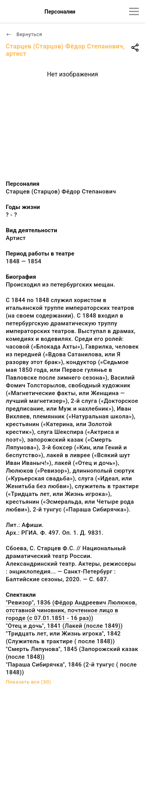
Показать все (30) (28, 682)
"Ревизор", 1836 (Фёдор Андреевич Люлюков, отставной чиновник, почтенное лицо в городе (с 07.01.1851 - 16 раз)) (71, 610)
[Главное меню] (134, 11)
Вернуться (24, 34)
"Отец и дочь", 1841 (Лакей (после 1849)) (64, 625)
